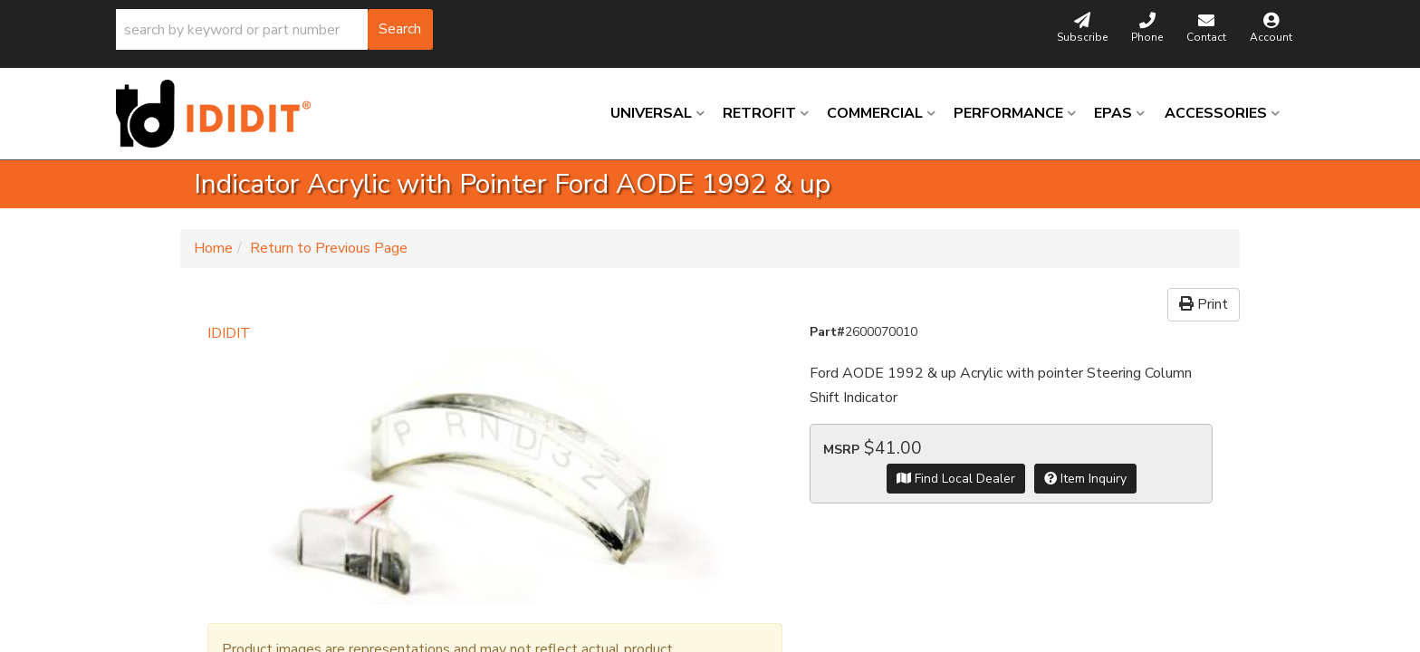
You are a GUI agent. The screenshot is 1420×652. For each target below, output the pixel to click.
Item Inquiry (1085, 478)
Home (213, 248)
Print (1203, 304)
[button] (274, 29)
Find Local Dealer (956, 478)
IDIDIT (229, 333)
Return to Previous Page (329, 248)
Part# (827, 331)
